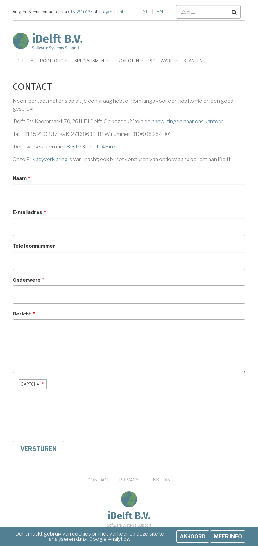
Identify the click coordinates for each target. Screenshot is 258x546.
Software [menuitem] (162, 63)
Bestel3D (77, 147)
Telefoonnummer (34, 246)
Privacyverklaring (47, 159)
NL (145, 11)
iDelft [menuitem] (23, 63)
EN (159, 11)
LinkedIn (159, 479)
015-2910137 (80, 12)
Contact (98, 479)
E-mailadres (27, 212)
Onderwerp (27, 280)
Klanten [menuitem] (193, 60)
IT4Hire (106, 147)
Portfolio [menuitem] (53, 63)
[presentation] (65, 410)
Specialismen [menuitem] (90, 63)
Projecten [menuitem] (128, 63)
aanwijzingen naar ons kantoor (187, 121)
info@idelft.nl (110, 12)
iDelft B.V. (57, 39)
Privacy (129, 479)
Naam (20, 178)
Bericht (22, 314)
